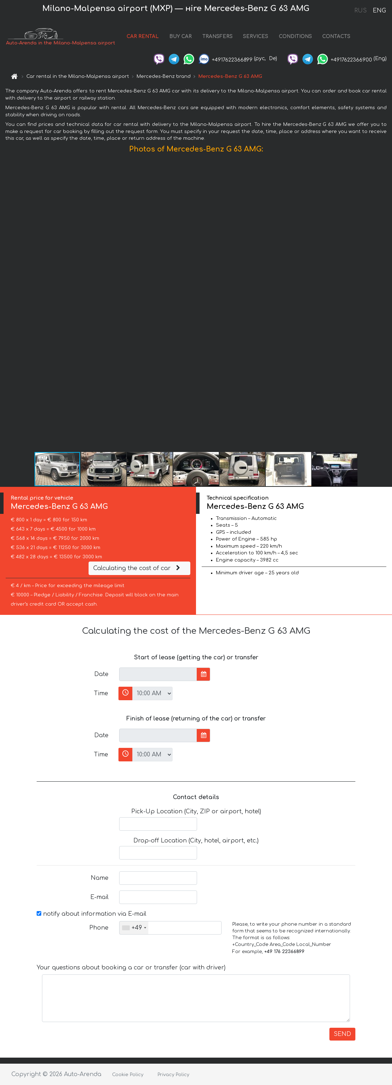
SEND (342, 1034)
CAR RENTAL (143, 36)
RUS (360, 10)
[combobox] (134, 927)
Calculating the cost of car (137, 568)
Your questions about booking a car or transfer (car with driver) (131, 967)
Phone (98, 928)
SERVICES (255, 36)
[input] (158, 674)
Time (101, 693)
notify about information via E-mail (91, 914)
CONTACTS (336, 36)
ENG (379, 10)
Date (101, 674)
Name (99, 878)
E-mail (99, 897)
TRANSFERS (217, 36)
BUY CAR (180, 36)
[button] (385, 304)
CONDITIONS (295, 36)
